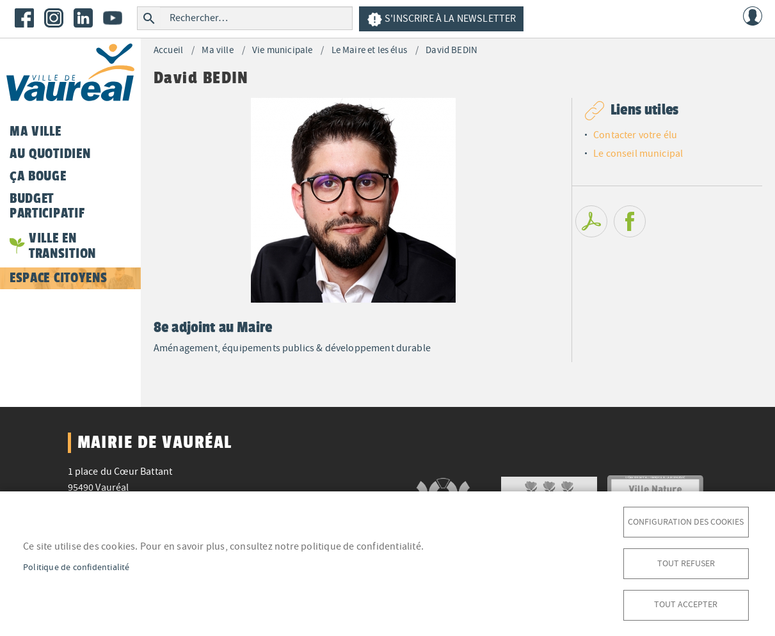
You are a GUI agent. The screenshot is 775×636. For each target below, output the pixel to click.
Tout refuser (686, 562)
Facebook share (630, 221)
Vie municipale (282, 50)
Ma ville (217, 50)
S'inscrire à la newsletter (441, 20)
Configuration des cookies (686, 521)
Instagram (53, 18)
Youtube (112, 18)
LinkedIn (83, 18)
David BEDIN (451, 50)
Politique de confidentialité (76, 566)
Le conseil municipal (638, 153)
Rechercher (149, 18)
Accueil (168, 50)
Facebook (24, 18)
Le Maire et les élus (369, 50)
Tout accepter (685, 604)
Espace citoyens (58, 277)
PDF (591, 221)
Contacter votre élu (635, 135)
